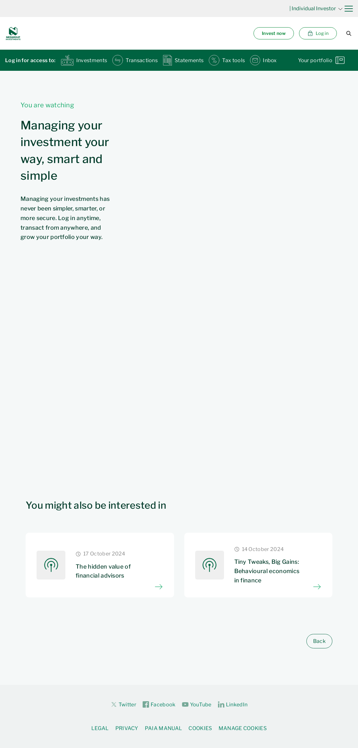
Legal (100, 728)
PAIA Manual (163, 728)
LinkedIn (233, 705)
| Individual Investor (316, 8)
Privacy (126, 728)
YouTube (197, 705)
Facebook (159, 705)
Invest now (274, 33)
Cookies (200, 728)
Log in (318, 33)
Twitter (123, 704)
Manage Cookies (243, 728)
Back (319, 641)
